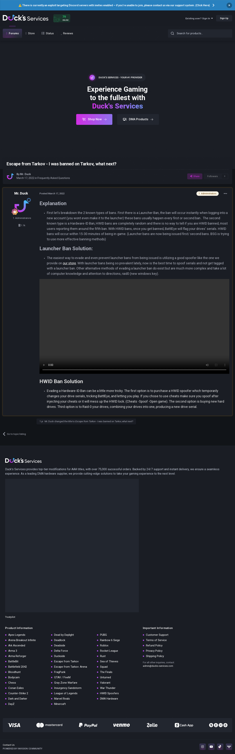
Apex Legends (16, 634)
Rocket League (109, 650)
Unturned (105, 677)
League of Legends (65, 693)
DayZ (11, 704)
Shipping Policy (155, 656)
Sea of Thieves (109, 661)
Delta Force (61, 650)
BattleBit (13, 661)
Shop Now (94, 119)
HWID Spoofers (109, 693)
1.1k (22, 225)
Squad (104, 666)
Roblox (104, 645)
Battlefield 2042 (17, 666)
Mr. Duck (25, 174)
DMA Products (138, 119)
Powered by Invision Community (22, 748)
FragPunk (59, 672)
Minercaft (60, 704)
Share (194, 176)
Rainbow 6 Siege (110, 640)
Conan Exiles (16, 688)
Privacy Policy (154, 650)
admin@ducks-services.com (158, 666)
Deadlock (59, 640)
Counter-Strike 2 (18, 693)
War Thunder (107, 688)
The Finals (106, 672)
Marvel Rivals (62, 698)
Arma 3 (12, 650)
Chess (12, 682)
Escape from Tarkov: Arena (70, 666)
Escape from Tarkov (66, 661)
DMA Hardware (109, 698)
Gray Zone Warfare (65, 682)
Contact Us (9, 745)
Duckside (59, 656)
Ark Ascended (16, 645)
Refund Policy (154, 645)
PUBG (103, 634)
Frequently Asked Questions (53, 178)
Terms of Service (156, 640)
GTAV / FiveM (62, 677)
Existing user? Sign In (199, 18)
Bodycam (14, 677)
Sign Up (224, 18)
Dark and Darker (17, 698)
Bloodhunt (14, 672)
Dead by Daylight (64, 634)
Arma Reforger (17, 656)
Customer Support (157, 634)
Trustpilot (10, 617)
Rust (103, 656)
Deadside (59, 645)
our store (69, 263)
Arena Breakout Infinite (22, 640)
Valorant (105, 682)
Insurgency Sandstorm (68, 688)
